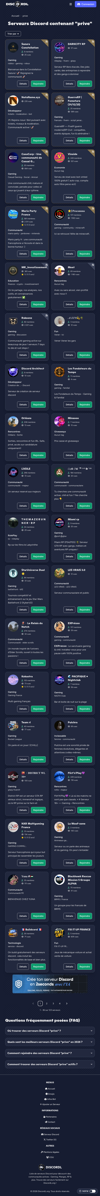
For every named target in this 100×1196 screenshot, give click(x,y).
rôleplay (58, 61)
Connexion (85, 4)
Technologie (14, 943)
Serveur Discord (51, 1134)
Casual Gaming (15, 177)
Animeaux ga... (61, 840)
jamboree (25, 233)
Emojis (51, 1094)
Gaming (12, 60)
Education (13, 280)
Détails (23, 83)
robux (27, 63)
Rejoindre (38, 83)
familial (66, 388)
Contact (51, 1122)
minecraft (80, 228)
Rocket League (15, 739)
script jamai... (77, 120)
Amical (34, 177)
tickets (11, 114)
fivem (66, 61)
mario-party (13, 233)
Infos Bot (51, 1099)
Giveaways (60, 431)
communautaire (75, 485)
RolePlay (12, 535)
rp (9, 539)
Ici (63, 334)
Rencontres (60, 280)
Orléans (12, 435)
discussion (22, 334)
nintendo (36, 233)
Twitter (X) (51, 1139)
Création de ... (14, 385)
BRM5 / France (61, 899)
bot (30, 114)
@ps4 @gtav (60, 536)
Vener (57, 334)
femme (57, 739)
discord (20, 946)
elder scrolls (28, 642)
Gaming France (15, 695)
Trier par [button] (13, 33)
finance (11, 284)
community (68, 228)
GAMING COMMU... (17, 846)
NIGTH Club (60, 696)
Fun (56, 331)
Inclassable (60, 735)
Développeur (14, 110)
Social (27, 177)
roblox (11, 63)
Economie (59, 167)
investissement (32, 284)
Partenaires (51, 1117)
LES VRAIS (59, 587)
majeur (25, 485)
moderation (21, 114)
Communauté (15, 230)
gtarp (73, 61)
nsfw (56, 790)
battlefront (13, 589)
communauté (14, 485)
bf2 (21, 589)
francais (58, 120)
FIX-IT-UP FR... (61, 946)
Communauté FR (16, 893)
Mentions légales (51, 1152)
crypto (20, 284)
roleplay (15, 539)
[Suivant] (66, 1003)
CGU (51, 1157)
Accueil (51, 1088)
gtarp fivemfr (14, 790)
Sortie (20, 435)
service (11, 946)
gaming (19, 63)
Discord (26, 385)
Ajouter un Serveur (51, 1104)
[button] (71, 4)
